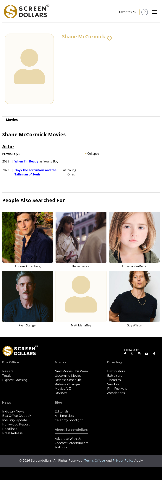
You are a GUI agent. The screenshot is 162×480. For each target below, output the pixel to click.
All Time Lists (64, 415)
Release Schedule (68, 380)
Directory (114, 362)
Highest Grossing (14, 380)
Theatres (114, 380)
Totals (6, 375)
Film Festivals (117, 388)
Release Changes (67, 384)
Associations (116, 393)
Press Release (12, 433)
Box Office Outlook (16, 415)
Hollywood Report (16, 424)
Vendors (113, 384)
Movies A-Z (63, 388)
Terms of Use (95, 460)
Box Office (10, 362)
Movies (12, 119)
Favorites (127, 12)
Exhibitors (114, 375)
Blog (58, 402)
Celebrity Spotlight (69, 420)
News (6, 402)
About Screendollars (71, 429)
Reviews (61, 393)
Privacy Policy (123, 460)
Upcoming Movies (68, 375)
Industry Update (14, 420)
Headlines (9, 429)
